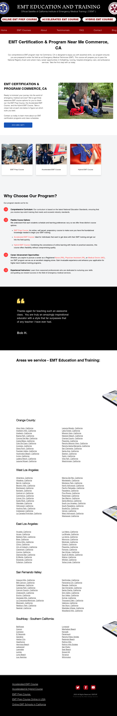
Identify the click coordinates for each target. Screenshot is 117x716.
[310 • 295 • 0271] (18, 125)
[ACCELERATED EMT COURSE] (60, 19)
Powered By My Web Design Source (85, 697)
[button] (23, 30)
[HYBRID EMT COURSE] (99, 19)
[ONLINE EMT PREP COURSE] (19, 19)
